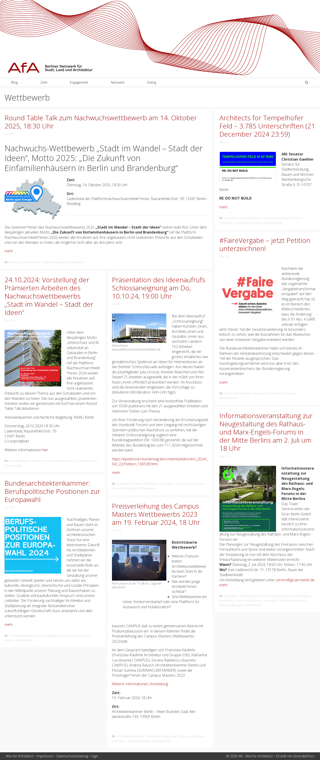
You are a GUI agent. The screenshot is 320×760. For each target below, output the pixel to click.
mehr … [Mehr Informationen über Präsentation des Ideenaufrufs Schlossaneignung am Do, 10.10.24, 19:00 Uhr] (118, 472)
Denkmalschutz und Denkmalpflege (265, 596)
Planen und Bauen (289, 218)
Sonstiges (226, 222)
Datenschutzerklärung (72, 756)
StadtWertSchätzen (249, 222)
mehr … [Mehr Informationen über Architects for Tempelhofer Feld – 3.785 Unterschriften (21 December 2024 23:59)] (225, 207)
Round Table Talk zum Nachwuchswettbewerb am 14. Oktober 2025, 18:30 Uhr (101, 121)
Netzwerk (117, 82)
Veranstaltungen (53, 262)
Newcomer (32, 262)
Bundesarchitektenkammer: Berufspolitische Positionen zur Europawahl (52, 491)
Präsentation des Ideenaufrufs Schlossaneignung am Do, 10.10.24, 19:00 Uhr (158, 288)
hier (45, 449)
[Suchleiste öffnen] (306, 82)
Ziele (43, 82)
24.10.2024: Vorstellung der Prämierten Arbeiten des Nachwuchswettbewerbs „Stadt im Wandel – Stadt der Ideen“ (49, 296)
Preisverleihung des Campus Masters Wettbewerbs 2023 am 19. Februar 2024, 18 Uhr (156, 514)
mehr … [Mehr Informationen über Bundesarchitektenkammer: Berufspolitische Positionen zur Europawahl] (10, 624)
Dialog (151, 82)
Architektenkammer (238, 393)
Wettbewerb (75, 262)
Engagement (79, 82)
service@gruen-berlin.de (295, 579)
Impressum (45, 756)
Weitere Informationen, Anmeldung (140, 683)
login (94, 756)
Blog (14, 82)
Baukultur (16, 262)
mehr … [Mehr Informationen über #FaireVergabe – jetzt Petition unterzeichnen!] (225, 382)
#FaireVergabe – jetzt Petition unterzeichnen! (264, 244)
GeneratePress (303, 756)
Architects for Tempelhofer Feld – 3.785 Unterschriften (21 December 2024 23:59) (267, 126)
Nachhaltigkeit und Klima (257, 218)
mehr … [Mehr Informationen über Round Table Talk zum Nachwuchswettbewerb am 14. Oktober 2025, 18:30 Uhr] (10, 251)
